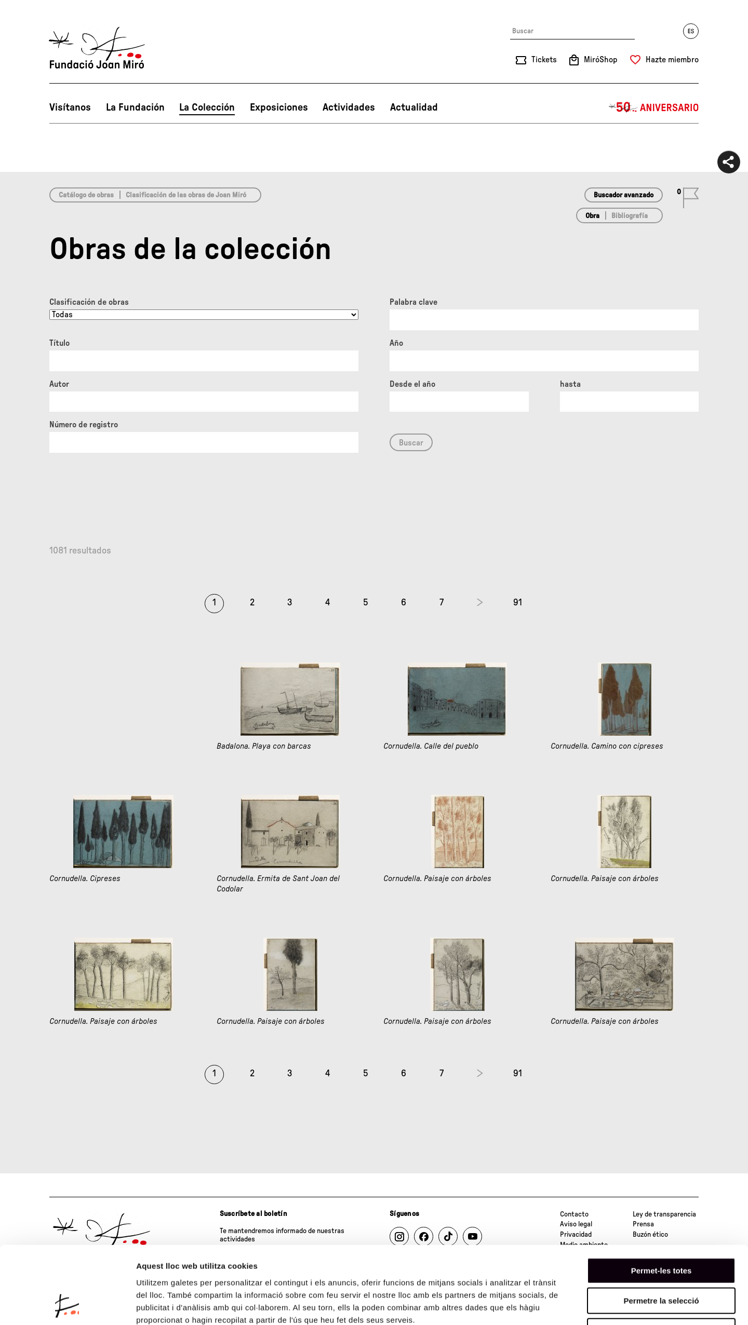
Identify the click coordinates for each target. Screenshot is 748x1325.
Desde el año (412, 384)
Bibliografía (629, 216)
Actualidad (414, 107)
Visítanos (70, 107)
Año (396, 343)
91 (517, 602)
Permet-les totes (661, 1198)
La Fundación (135, 107)
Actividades (349, 107)
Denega (661, 1258)
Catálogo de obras (86, 195)
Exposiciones (279, 107)
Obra (592, 216)
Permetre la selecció (661, 1228)
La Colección (207, 107)
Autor (59, 384)
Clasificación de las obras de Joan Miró (186, 195)
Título (59, 343)
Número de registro (83, 425)
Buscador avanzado (623, 195)
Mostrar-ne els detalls (597, 1304)
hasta (570, 384)
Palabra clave (413, 302)
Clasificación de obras (89, 302)
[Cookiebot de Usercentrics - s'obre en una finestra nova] (67, 1305)
